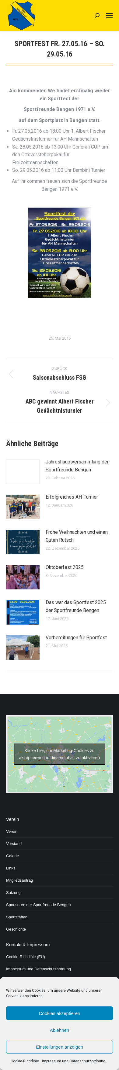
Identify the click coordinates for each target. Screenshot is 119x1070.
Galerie (12, 856)
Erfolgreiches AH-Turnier (72, 497)
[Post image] (23, 471)
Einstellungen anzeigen (59, 1047)
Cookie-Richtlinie (25, 1061)
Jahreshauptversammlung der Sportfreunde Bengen (77, 466)
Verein (11, 831)
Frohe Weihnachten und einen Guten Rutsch (77, 536)
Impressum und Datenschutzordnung (73, 1061)
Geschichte (16, 929)
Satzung (13, 892)
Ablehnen (59, 1030)
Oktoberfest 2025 (65, 567)
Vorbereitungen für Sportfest (76, 637)
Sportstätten (16, 917)
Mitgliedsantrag (19, 880)
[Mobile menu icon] (109, 15)
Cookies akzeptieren (59, 1013)
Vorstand (14, 843)
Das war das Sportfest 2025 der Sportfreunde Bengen (76, 606)
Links (10, 868)
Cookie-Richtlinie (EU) (25, 956)
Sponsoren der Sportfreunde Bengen (38, 904)
